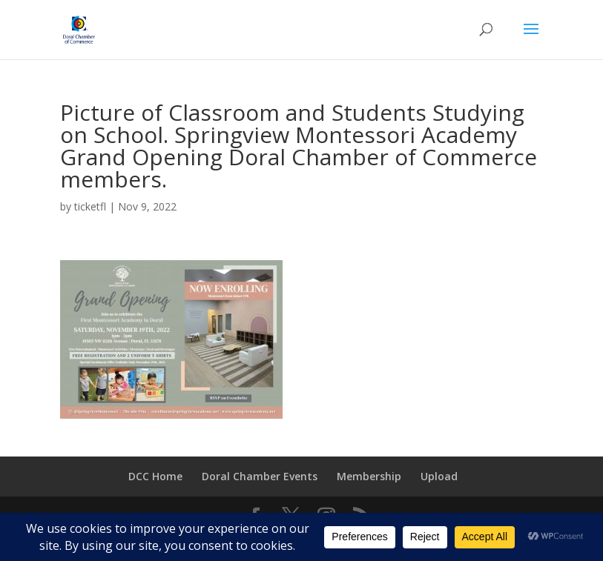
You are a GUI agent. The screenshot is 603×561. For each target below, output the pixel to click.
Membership (369, 476)
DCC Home (155, 476)
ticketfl (90, 206)
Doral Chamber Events (259, 476)
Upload (439, 476)
